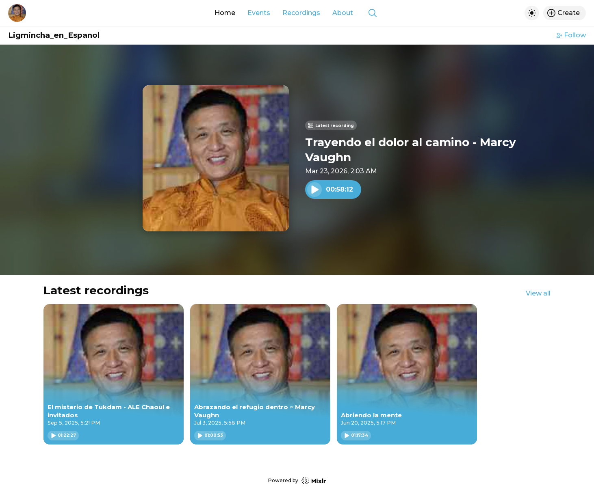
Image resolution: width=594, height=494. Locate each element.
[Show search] (372, 13)
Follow (571, 35)
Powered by (297, 481)
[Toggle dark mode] (532, 13)
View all (538, 293)
